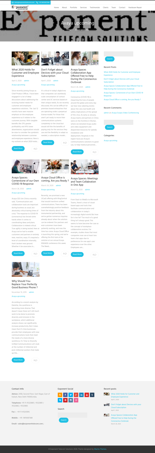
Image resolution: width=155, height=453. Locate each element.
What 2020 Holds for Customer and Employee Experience (25, 73)
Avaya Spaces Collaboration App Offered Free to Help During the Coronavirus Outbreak (84, 76)
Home (68, 29)
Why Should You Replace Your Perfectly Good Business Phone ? (25, 284)
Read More (18, 148)
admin (26, 80)
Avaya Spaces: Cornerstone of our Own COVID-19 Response (25, 181)
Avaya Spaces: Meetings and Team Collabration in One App (84, 182)
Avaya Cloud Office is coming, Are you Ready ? (55, 179)
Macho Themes (100, 449)
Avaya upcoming (82, 29)
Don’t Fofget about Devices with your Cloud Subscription (55, 73)
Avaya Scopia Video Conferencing (125, 112)
